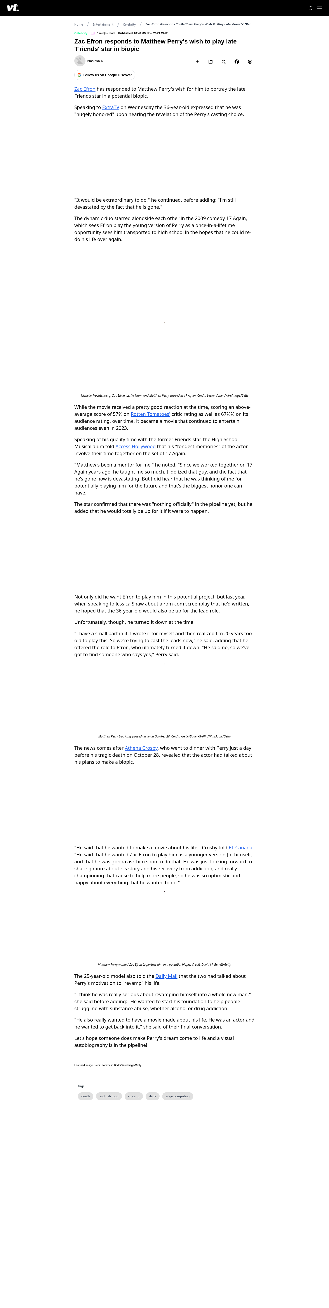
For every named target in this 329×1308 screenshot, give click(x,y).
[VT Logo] (16, 8)
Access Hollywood (135, 429)
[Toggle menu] (316, 8)
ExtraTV (110, 107)
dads (152, 1155)
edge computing (178, 1155)
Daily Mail (166, 1035)
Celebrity (129, 24)
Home (78, 24)
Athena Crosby (141, 718)
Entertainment (103, 24)
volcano (133, 1155)
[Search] (307, 8)
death (85, 1155)
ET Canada (240, 747)
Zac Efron (85, 88)
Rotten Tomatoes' (150, 397)
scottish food (108, 1155)
